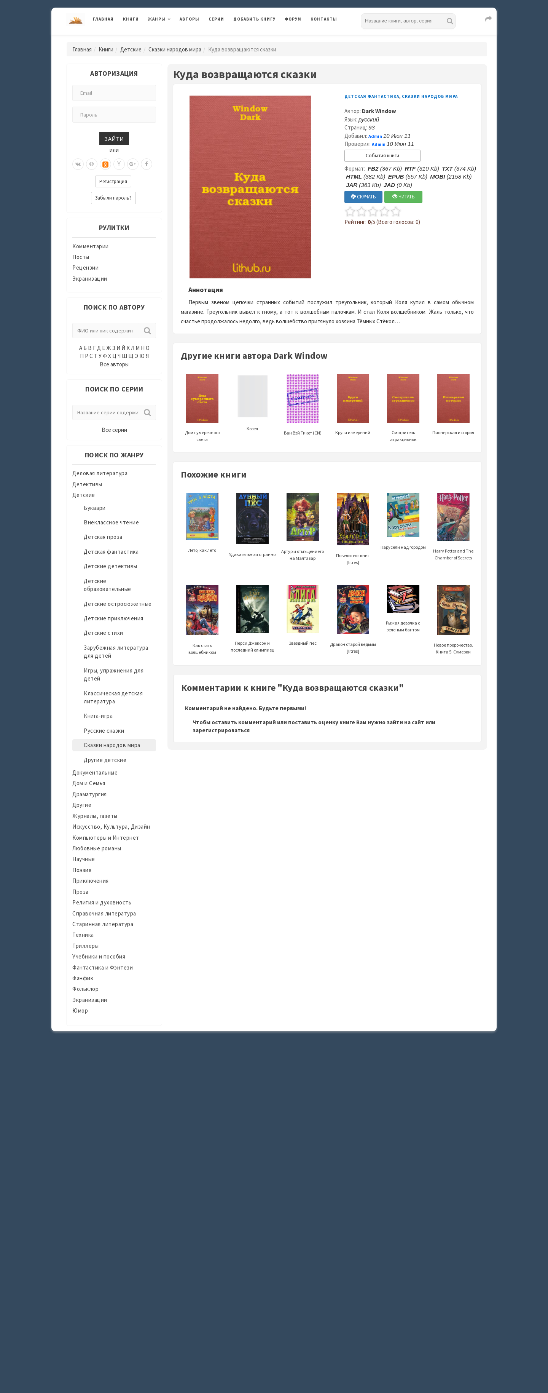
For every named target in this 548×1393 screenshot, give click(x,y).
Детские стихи (103, 632)
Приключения (90, 880)
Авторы (189, 19)
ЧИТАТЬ (403, 196)
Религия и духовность (101, 902)
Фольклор (85, 988)
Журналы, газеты (95, 816)
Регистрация (113, 181)
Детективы (87, 484)
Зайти (114, 138)
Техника (83, 934)
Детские (131, 49)
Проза (80, 891)
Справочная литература (104, 913)
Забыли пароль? (113, 198)
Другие (81, 804)
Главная (103, 19)
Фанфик (82, 978)
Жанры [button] (157, 19)
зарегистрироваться (221, 730)
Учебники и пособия (98, 956)
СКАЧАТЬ (363, 196)
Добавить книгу (254, 19)
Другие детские (105, 760)
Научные (83, 859)
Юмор (80, 1010)
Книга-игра (98, 715)
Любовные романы (96, 848)
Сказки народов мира (174, 49)
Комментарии (90, 246)
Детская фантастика (111, 551)
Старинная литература (102, 924)
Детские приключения (113, 618)
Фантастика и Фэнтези (102, 967)
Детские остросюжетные (118, 603)
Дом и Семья (88, 783)
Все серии (114, 429)
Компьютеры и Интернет (105, 837)
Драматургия (89, 794)
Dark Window (379, 111)
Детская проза (103, 536)
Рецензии (85, 267)
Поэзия (81, 870)
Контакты (324, 19)
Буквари (95, 507)
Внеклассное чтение (111, 522)
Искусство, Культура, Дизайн (111, 826)
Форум (293, 19)
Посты (80, 256)
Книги (131, 19)
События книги (382, 155)
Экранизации (89, 278)
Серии (216, 19)
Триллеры (85, 945)
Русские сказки (104, 730)
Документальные (95, 772)
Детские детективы (110, 566)
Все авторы (114, 364)
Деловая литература (99, 473)
